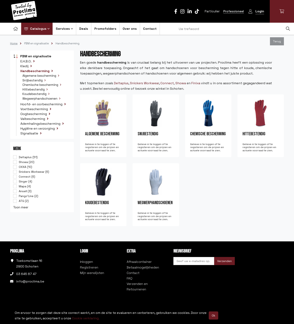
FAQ (129, 278)
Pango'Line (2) (28, 196)
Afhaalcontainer (139, 262)
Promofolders (105, 29)
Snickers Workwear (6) (34, 172)
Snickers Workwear (144, 83)
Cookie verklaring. (85, 318)
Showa (180, 83)
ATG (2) (24, 201)
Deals (83, 29)
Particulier (212, 11)
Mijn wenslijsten (92, 273)
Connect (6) (27, 176)
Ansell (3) (25, 191)
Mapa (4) (25, 186)
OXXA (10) (25, 167)
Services (64, 29)
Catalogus (37, 29)
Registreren (89, 267)
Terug (277, 41)
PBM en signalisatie (36, 43)
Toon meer (20, 207)
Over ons (130, 29)
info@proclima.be (30, 281)
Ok (213, 315)
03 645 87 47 (26, 274)
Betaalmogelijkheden (143, 267)
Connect (167, 83)
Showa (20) (26, 162)
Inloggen (86, 262)
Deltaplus (121, 83)
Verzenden (224, 261)
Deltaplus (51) (28, 157)
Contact (150, 29)
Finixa (195, 83)
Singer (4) (25, 181)
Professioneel (233, 11)
